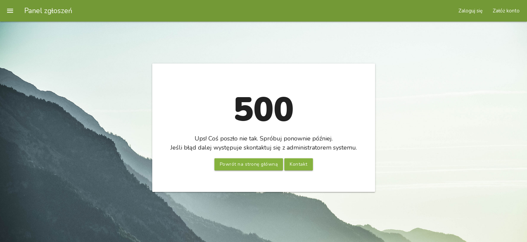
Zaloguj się (470, 10)
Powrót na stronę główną (249, 164)
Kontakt (299, 164)
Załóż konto (506, 10)
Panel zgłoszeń (48, 10)
